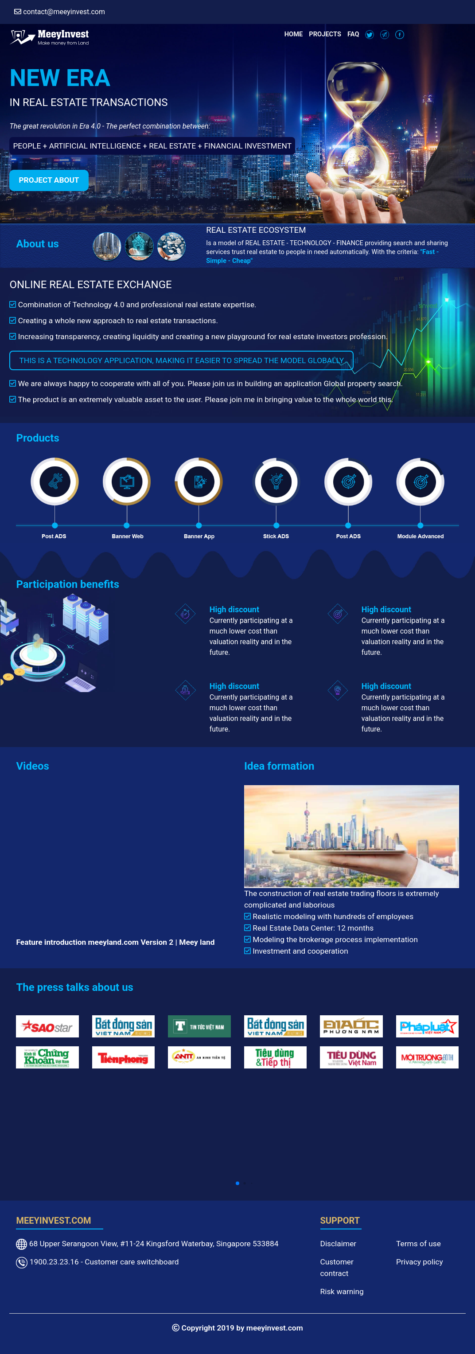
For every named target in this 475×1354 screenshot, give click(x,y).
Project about (49, 180)
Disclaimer (338, 1243)
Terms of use (418, 1243)
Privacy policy (419, 1261)
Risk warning (342, 1291)
